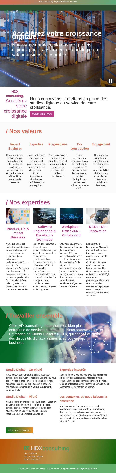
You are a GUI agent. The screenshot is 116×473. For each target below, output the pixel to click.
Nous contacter (19, 430)
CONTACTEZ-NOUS (42, 114)
